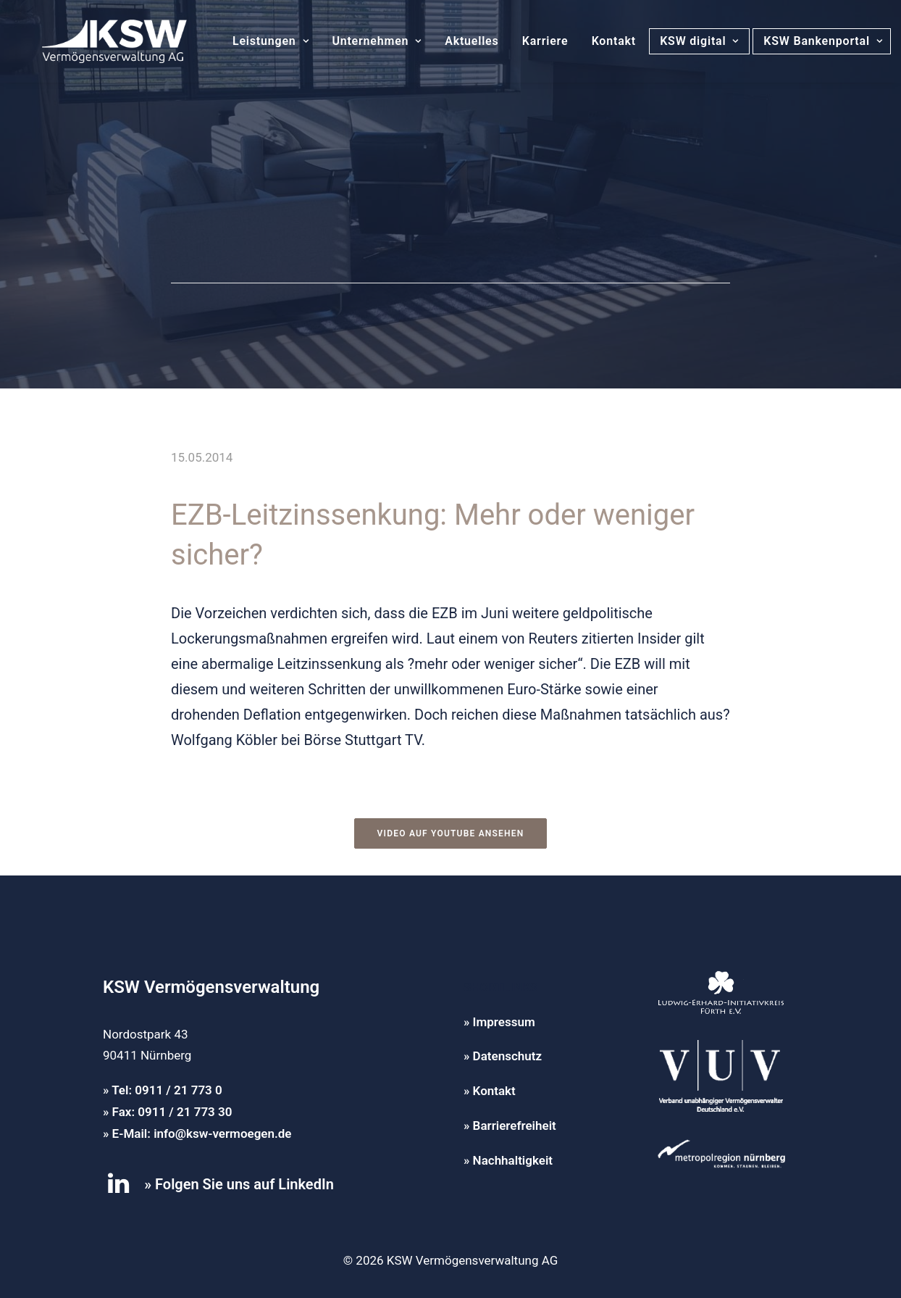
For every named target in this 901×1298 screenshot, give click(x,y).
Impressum (504, 1022)
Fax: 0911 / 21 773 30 (172, 1111)
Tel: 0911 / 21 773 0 (167, 1090)
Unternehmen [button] (359, 41)
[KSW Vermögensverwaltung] (97, 41)
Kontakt (596, 41)
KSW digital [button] (681, 41)
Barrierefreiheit (514, 1125)
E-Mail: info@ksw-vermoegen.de (202, 1133)
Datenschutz (507, 1056)
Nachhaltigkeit (513, 1160)
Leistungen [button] (253, 41)
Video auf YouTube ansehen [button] (450, 833)
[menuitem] (253, 41)
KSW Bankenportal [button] (809, 41)
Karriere (528, 41)
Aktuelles (454, 41)
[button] (119, 1189)
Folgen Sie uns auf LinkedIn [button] (244, 1184)
